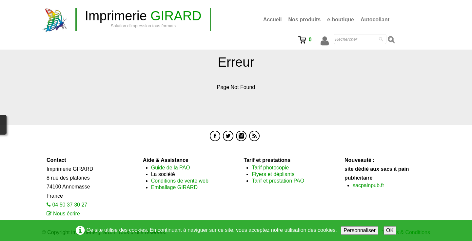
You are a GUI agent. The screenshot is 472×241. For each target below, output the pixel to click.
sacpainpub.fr (368, 185)
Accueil (272, 19)
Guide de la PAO (170, 167)
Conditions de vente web (179, 181)
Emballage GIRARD (174, 187)
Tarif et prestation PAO (278, 181)
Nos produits (304, 19)
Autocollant (375, 19)
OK (390, 230)
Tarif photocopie (270, 167)
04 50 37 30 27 (69, 205)
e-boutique (340, 19)
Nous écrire (66, 213)
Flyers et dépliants (273, 174)
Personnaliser (360, 230)
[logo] (143, 19)
